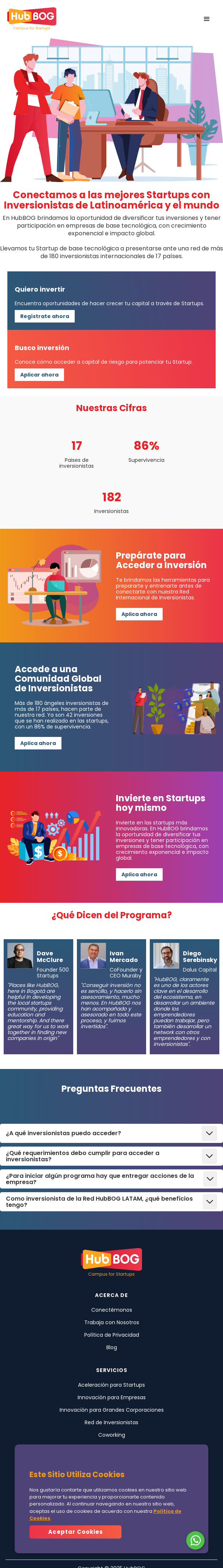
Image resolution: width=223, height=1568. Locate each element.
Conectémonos (111, 1310)
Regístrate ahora (44, 316)
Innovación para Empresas (112, 1397)
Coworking (111, 1435)
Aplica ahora (139, 614)
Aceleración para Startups (111, 1385)
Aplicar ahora (39, 374)
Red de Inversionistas (111, 1422)
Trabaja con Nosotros (111, 1322)
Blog (111, 1347)
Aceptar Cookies (75, 1532)
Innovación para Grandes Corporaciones (112, 1410)
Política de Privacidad (111, 1335)
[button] (207, 19)
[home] (31, 19)
